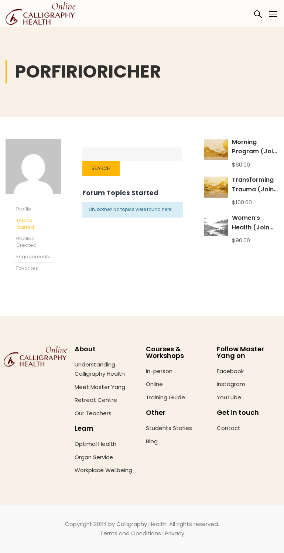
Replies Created (26, 242)
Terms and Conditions (130, 533)
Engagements (33, 256)
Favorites (27, 268)
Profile (23, 208)
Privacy (174, 533)
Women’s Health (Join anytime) (250, 227)
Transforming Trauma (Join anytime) (253, 189)
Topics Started (25, 224)
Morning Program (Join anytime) (254, 151)
